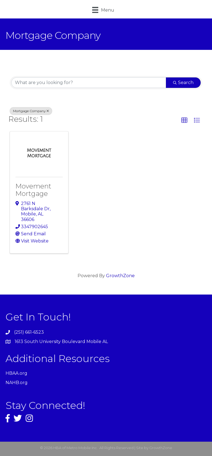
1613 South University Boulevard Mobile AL (61, 341)
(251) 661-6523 (29, 332)
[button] (184, 120)
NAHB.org (17, 382)
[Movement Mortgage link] (39, 153)
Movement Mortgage (33, 189)
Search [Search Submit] (183, 82)
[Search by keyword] (88, 82)
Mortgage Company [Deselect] (31, 111)
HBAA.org (16, 373)
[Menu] (103, 10)
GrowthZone (120, 275)
